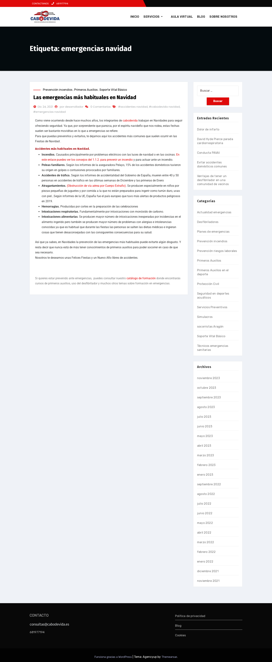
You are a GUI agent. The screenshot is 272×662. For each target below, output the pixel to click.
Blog (178, 625)
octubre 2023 (206, 387)
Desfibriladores (207, 222)
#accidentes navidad (133, 107)
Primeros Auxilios (86, 89)
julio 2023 (204, 416)
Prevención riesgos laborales (217, 251)
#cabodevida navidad (164, 107)
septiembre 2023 (209, 397)
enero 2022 (205, 561)
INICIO (138, 16)
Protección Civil (208, 284)
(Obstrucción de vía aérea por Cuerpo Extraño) (96, 185)
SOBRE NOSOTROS (223, 16)
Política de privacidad (190, 616)
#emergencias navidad (49, 112)
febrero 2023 (206, 465)
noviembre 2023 (208, 378)
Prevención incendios (57, 89)
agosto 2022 (206, 494)
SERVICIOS (157, 16)
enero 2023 (205, 474)
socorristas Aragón (210, 326)
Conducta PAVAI (208, 152)
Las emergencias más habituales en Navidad (84, 97)
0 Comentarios (100, 107)
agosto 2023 (206, 407)
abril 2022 (204, 532)
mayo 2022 (205, 523)
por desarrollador (71, 107)
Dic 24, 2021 (45, 107)
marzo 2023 (205, 455)
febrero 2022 (206, 552)
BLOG (201, 16)
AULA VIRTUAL (182, 16)
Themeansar (169, 657)
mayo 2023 (205, 436)
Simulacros (205, 317)
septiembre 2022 (209, 484)
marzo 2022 (205, 542)
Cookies (180, 635)
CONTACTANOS (40, 3)
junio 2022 (204, 513)
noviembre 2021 (208, 581)
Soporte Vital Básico (113, 89)
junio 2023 (204, 426)
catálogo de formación (141, 278)
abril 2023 (204, 445)
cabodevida (130, 120)
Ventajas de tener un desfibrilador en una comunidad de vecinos (213, 180)
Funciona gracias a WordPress (113, 657)
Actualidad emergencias (214, 212)
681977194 (59, 3)
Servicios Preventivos (212, 307)
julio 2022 (204, 503)
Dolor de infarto (208, 129)
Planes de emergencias (213, 231)
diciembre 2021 (208, 571)
